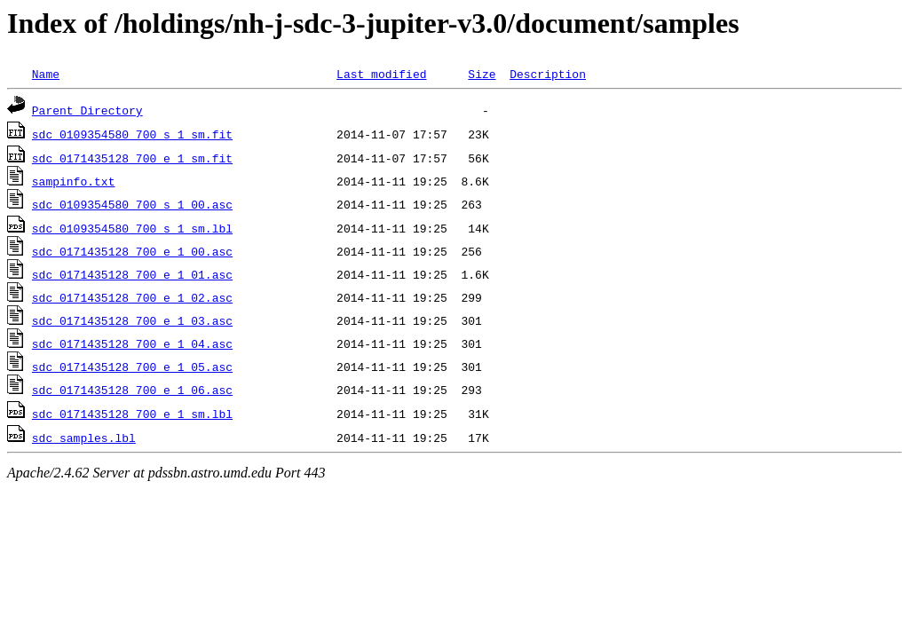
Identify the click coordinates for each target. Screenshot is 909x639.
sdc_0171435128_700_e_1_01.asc (132, 274)
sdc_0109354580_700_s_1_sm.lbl (132, 228)
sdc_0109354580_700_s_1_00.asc (132, 204)
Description (548, 74)
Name (45, 74)
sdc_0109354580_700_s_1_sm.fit (132, 134)
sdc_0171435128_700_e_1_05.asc (132, 367)
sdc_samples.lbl (84, 438)
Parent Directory (87, 110)
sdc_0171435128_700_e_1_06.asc (132, 390)
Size (481, 74)
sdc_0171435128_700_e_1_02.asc (132, 297)
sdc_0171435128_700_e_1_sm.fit (132, 158)
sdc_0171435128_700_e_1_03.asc (132, 320)
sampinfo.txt (73, 181)
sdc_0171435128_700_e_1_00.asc (132, 251)
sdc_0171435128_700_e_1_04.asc (132, 343)
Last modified (381, 74)
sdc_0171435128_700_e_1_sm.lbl (132, 414)
